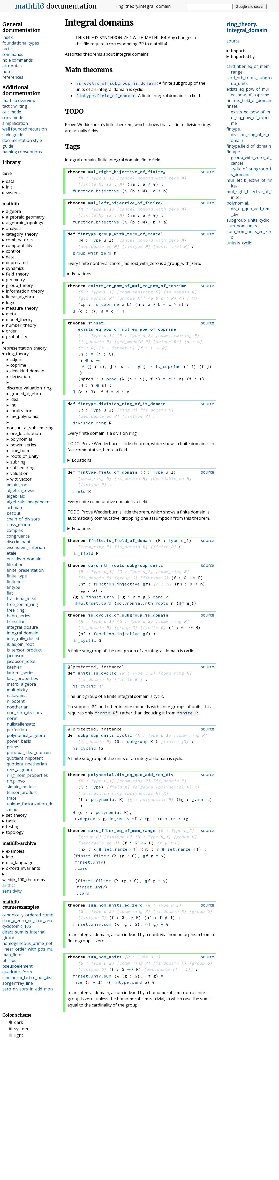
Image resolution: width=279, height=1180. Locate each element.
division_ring (89, 422)
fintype (133, 246)
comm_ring (92, 478)
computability (19, 245)
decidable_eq (95, 246)
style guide (12, 134)
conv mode (12, 117)
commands (12, 54)
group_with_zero (92, 253)
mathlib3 (30, 6)
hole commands (17, 60)
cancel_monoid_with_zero (149, 177)
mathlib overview (18, 100)
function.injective (116, 584)
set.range (115, 849)
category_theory (22, 234)
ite (78, 982)
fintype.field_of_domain (105, 95)
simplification (15, 123)
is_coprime (106, 304)
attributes (12, 66)
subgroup (137, 741)
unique (127, 298)
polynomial (171, 787)
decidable (158, 969)
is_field (83, 553)
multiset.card (94, 603)
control (13, 251)
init (9, 187)
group (123, 577)
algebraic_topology (24, 223)
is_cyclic (84, 640)
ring (124, 409)
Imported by (243, 56)
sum (107, 924)
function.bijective (96, 190)
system (13, 193)
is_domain (177, 291)
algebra (144, 787)
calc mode (11, 112)
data (10, 181)
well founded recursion (24, 129)
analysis (13, 228)
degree (87, 818)
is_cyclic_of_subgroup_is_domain (116, 83)
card (158, 596)
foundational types (20, 43)
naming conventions (22, 152)
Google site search (250, 7)
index (7, 37)
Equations (81, 274)
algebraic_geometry (25, 217)
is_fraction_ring (101, 793)
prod (111, 378)
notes (7, 71)
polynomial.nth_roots (142, 603)
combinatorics (19, 240)
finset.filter (92, 855)
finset (119, 347)
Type (96, 177)
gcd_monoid (93, 298)
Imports (238, 51)
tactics (8, 49)
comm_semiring (136, 291)
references (12, 77)
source (233, 41)
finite (88, 184)
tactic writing (14, 106)
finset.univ (100, 596)
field (79, 491)
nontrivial (168, 246)
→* (192, 577)
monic (203, 799)
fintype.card (126, 982)
